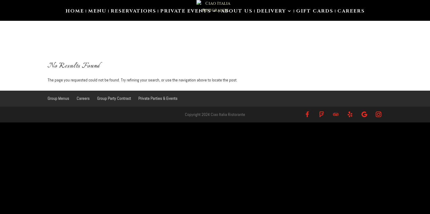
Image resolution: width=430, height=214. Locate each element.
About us (237, 11)
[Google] (364, 114)
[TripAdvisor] (336, 114)
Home (75, 11)
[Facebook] (307, 114)
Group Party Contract (114, 98)
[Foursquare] (322, 114)
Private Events (185, 11)
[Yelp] (350, 114)
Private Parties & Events (157, 98)
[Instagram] (379, 114)
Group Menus (58, 98)
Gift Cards (314, 11)
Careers (351, 11)
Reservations (133, 11)
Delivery (271, 11)
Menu (97, 11)
